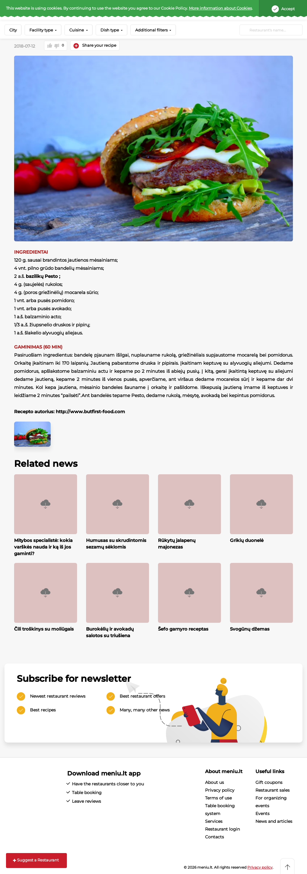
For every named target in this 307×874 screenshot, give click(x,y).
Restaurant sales (272, 789)
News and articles (273, 820)
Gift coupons (268, 781)
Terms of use (218, 797)
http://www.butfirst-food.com (90, 411)
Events (262, 813)
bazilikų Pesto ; (43, 276)
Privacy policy (219, 789)
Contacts (214, 836)
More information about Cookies (220, 8)
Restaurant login (222, 828)
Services (213, 820)
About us (214, 781)
